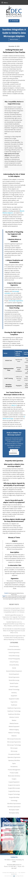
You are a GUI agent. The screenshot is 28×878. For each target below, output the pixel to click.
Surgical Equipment (14, 782)
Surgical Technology (14, 794)
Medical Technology (14, 732)
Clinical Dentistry (14, 646)
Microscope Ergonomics (14, 742)
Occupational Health (14, 754)
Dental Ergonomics (14, 677)
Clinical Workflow (14, 665)
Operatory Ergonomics (14, 757)
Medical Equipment (14, 726)
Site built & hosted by (14, 875)
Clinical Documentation (14, 649)
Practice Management (14, 770)
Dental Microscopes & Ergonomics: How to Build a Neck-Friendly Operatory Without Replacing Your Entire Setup (14, 637)
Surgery (14, 779)
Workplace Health (14, 810)
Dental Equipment (12, 593)
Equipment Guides (14, 699)
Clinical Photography (14, 659)
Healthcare (14, 705)
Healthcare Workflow (14, 714)
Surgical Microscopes (14, 788)
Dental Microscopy (14, 680)
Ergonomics (14, 702)
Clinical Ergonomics (14, 652)
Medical (14, 720)
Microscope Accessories (14, 739)
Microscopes (14, 594)
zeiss (24, 599)
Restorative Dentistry (14, 776)
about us (14, 405)
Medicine (14, 736)
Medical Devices (20, 593)
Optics (14, 763)
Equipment (14, 695)
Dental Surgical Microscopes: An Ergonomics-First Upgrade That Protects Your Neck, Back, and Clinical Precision (14, 617)
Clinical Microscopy (14, 655)
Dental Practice (14, 683)
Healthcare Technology (14, 711)
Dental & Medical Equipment (14, 671)
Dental (14, 668)
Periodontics (14, 766)
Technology (14, 800)
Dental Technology (14, 689)
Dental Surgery (14, 686)
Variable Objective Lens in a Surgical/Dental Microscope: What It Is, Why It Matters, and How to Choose (14, 624)
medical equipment (12, 597)
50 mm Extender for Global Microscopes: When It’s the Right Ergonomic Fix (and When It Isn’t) (14, 630)
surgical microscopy (18, 599)
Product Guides (14, 773)
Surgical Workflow (14, 797)
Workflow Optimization (14, 806)
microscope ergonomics (16, 301)
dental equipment (15, 596)
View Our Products (14, 39)
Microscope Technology (14, 745)
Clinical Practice (14, 662)
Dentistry (14, 692)
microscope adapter (21, 597)
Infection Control (14, 717)
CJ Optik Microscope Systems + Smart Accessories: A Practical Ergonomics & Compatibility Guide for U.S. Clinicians (14, 610)
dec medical (8, 596)
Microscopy (14, 751)
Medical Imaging (14, 729)
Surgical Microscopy (14, 791)
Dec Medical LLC (12, 872)
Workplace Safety (14, 813)
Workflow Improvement (14, 803)
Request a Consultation (13, 452)
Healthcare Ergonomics (14, 708)
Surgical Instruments (14, 785)
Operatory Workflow (14, 760)
